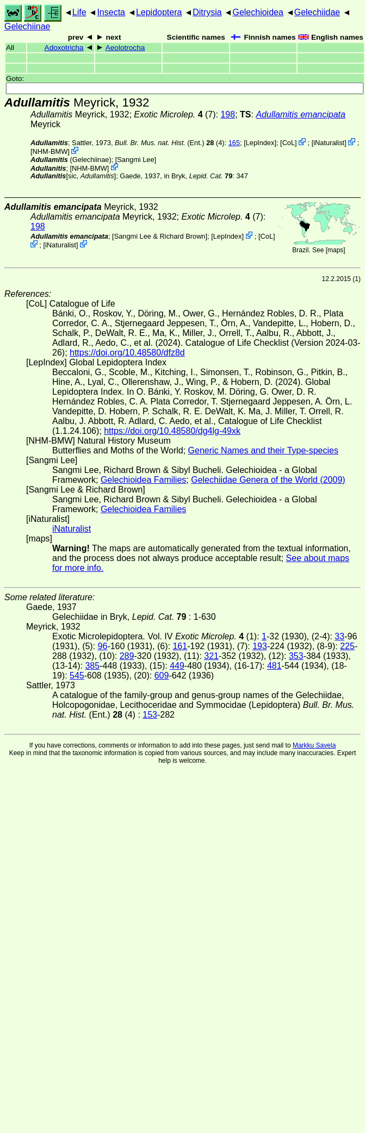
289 (127, 656)
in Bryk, (198, 176)
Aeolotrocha (125, 47)
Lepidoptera (159, 12)
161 (179, 646)
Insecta (111, 12)
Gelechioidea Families (143, 479)
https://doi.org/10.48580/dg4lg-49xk (172, 430)
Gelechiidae (317, 12)
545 (77, 675)
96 (103, 646)
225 (347, 646)
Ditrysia (207, 12)
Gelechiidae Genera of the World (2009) (268, 479)
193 (259, 646)
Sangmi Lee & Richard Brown (160, 236)
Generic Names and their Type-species (263, 450)
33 (339, 636)
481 (274, 665)
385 (92, 665)
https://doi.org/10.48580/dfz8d (127, 352)
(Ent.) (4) (170, 143)
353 (296, 656)
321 (211, 656)
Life (79, 12)
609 (161, 675)
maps (335, 250)
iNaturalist (328, 143)
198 (227, 114)
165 (234, 143)
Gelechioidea (257, 12)
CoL (288, 143)
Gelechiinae (27, 26)
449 (177, 665)
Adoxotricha (64, 47)
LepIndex (260, 143)
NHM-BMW (50, 151)
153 (150, 714)
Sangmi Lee (135, 159)
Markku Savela (314, 745)
